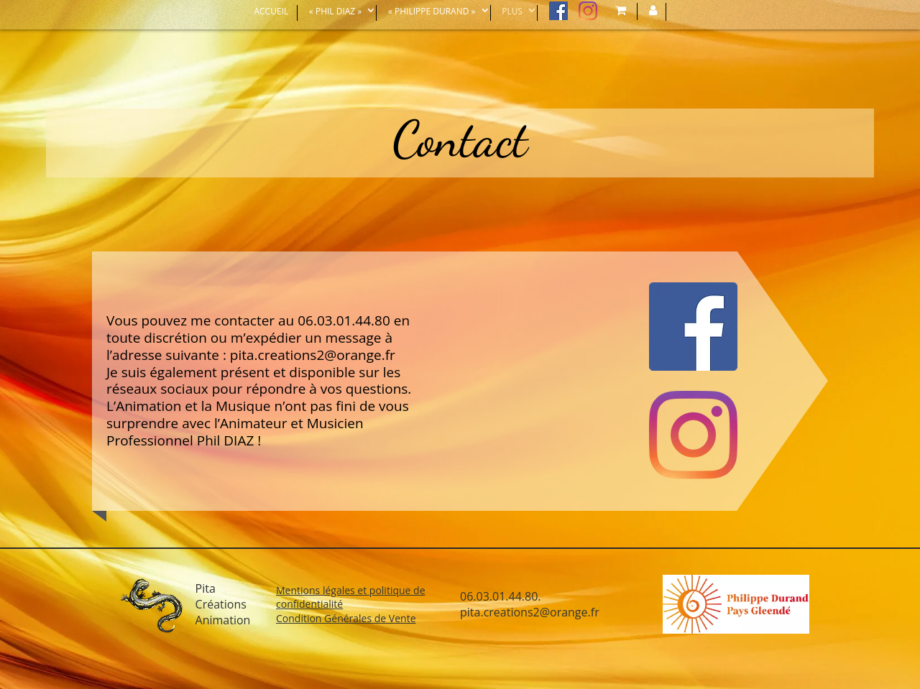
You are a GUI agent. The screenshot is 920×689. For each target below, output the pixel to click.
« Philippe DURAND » (432, 11)
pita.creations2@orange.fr (312, 355)
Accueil (271, 11)
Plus (512, 11)
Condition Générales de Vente (346, 618)
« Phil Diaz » (335, 11)
